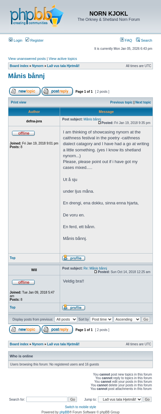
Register (34, 40)
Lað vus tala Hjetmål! (63, 66)
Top (13, 258)
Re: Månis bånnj (95, 268)
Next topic (143, 102)
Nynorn (37, 66)
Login (15, 40)
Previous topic (121, 102)
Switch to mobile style (80, 407)
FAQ (126, 40)
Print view (18, 102)
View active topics (63, 59)
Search (144, 40)
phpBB (64, 412)
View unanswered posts (27, 59)
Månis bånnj (26, 75)
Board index (19, 66)
